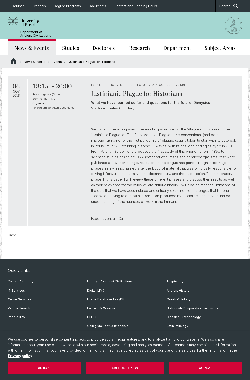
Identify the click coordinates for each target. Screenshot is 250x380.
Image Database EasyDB (105, 299)
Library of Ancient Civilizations (110, 281)
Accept (205, 368)
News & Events (31, 47)
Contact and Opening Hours (135, 6)
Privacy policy (20, 356)
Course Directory (20, 281)
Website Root (13, 61)
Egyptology (175, 281)
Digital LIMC (96, 290)
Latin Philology (177, 326)
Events (57, 62)
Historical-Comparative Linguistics (192, 308)
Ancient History (178, 290)
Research (139, 47)
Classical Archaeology (184, 317)
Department (177, 47)
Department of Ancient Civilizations (35, 33)
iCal (121, 219)
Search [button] (228, 6)
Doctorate (104, 47)
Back (12, 235)
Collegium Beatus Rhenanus (107, 326)
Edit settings (125, 368)
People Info (16, 317)
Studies (70, 47)
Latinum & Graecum (102, 308)
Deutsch (18, 6)
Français (39, 6)
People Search (19, 308)
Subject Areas (220, 47)
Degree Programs (67, 6)
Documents (97, 6)
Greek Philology (178, 299)
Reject (44, 368)
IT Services (16, 290)
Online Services (19, 299)
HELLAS (93, 317)
